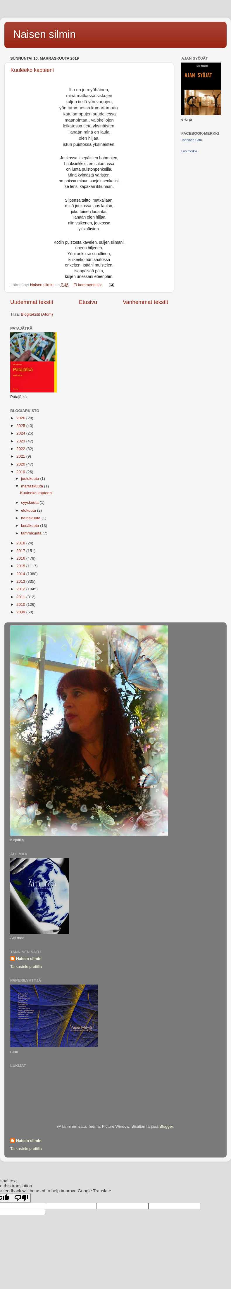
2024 (21, 433)
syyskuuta (30, 502)
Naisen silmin (44, 34)
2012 (21, 589)
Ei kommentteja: (88, 285)
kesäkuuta (30, 525)
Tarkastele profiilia (26, 966)
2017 (21, 551)
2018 (21, 543)
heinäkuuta (31, 518)
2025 (21, 425)
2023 (21, 441)
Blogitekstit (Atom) (37, 314)
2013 (21, 581)
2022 (21, 449)
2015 (21, 566)
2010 (21, 604)
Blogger (166, 1126)
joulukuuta (30, 478)
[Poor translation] (21, 1198)
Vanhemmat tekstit (145, 302)
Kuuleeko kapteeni (32, 70)
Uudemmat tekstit (31, 302)
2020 (21, 464)
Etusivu (88, 302)
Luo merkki (189, 151)
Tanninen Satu (191, 140)
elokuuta (29, 510)
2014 (21, 574)
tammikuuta (32, 533)
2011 (21, 597)
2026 (21, 418)
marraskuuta (32, 486)
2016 (21, 558)
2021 (21, 456)
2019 (21, 472)
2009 (21, 612)
